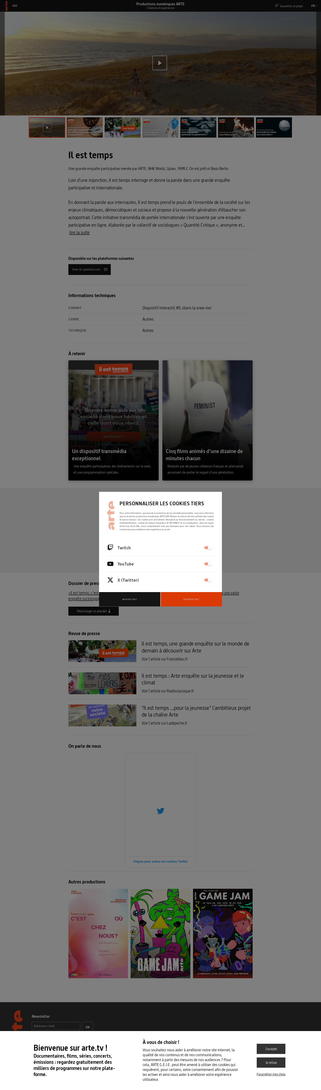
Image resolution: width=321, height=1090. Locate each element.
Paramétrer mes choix (271, 1074)
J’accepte (271, 1049)
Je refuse (271, 1062)
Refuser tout (130, 599)
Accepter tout (191, 599)
